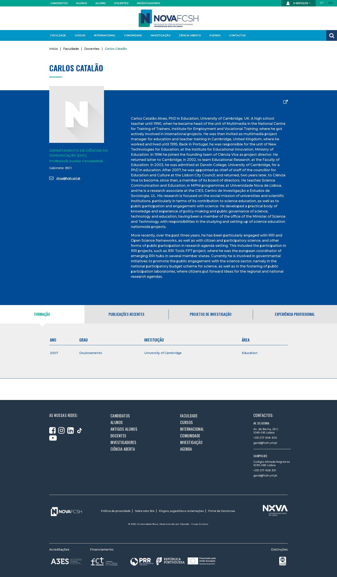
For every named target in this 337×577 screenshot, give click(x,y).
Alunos (81, 3)
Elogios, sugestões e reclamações (181, 511)
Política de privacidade (115, 511)
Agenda (215, 35)
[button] (331, 35)
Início (53, 49)
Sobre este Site (145, 511)
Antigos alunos (123, 429)
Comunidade (133, 35)
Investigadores (148, 3)
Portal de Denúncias (221, 511)
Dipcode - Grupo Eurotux (194, 524)
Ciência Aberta (190, 35)
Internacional (104, 35)
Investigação (160, 35)
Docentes (121, 3)
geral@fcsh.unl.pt (265, 442)
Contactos (237, 35)
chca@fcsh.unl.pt (64, 178)
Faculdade (58, 35)
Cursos (80, 35)
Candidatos (58, 3)
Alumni (100, 3)
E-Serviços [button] (297, 3)
